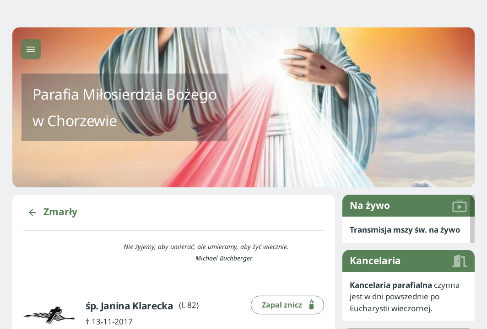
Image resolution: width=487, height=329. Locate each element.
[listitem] (408, 230)
